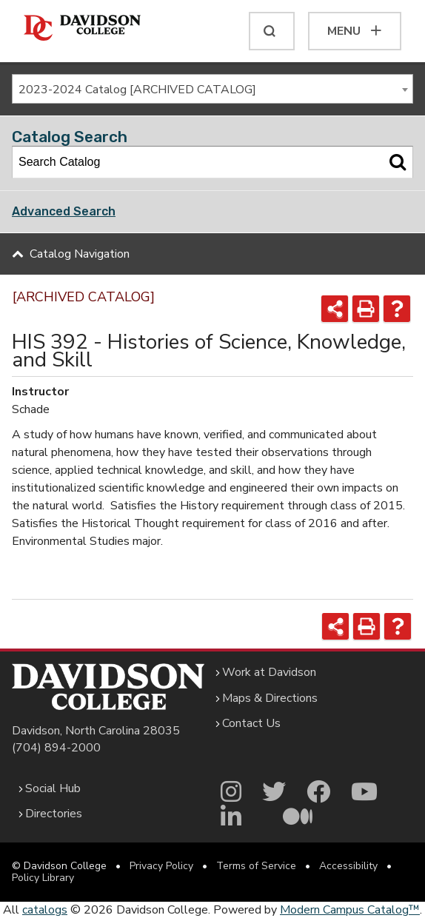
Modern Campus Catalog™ (350, 910)
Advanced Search (64, 211)
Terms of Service (256, 866)
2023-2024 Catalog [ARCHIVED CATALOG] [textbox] (137, 89)
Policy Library (43, 878)
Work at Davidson (269, 672)
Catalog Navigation (80, 254)
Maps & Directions (270, 698)
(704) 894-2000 (56, 748)
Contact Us (251, 723)
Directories (53, 813)
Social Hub (53, 788)
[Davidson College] (82, 28)
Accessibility (348, 866)
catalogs (44, 910)
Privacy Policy (161, 866)
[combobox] (212, 89)
